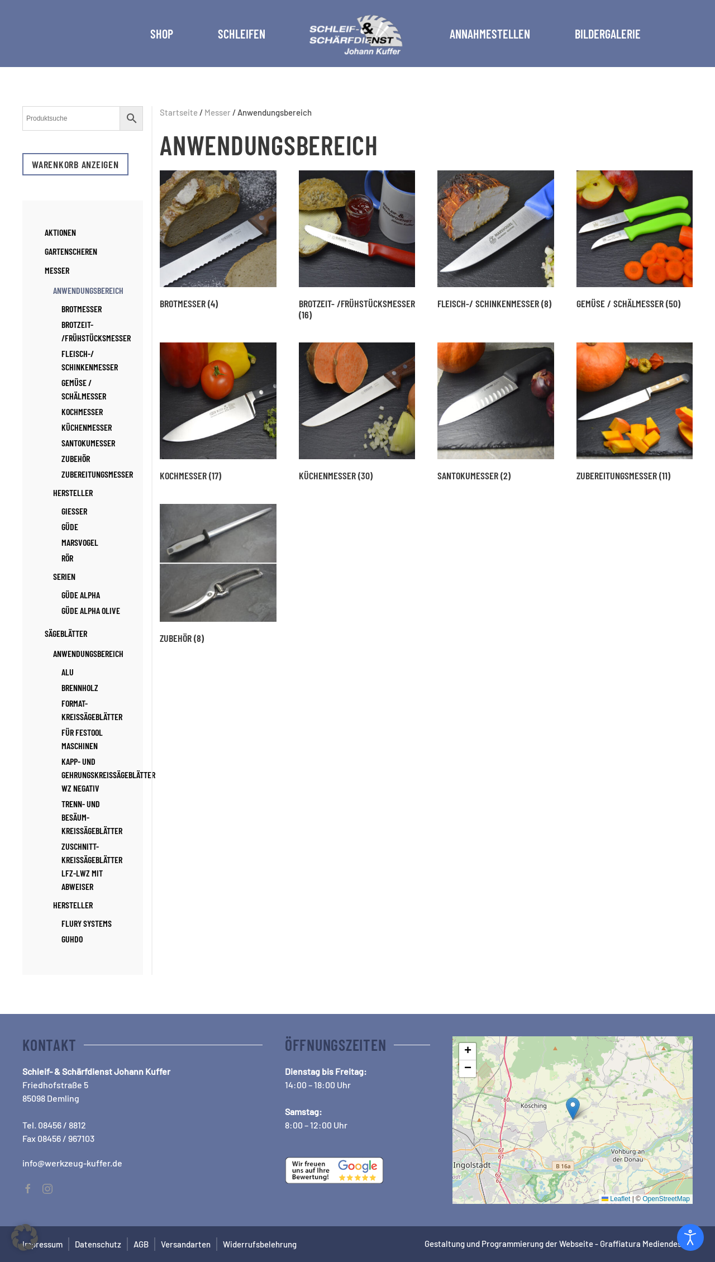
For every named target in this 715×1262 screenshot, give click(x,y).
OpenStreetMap (666, 1199)
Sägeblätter (66, 633)
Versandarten (186, 1244)
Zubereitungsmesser (97, 474)
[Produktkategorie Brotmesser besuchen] (218, 239)
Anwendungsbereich (88, 290)
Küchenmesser (86, 427)
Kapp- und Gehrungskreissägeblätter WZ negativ (108, 774)
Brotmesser (81, 308)
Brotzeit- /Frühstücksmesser (96, 331)
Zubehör (75, 458)
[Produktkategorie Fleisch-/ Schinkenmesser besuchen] (495, 239)
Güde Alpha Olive (90, 610)
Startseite (179, 112)
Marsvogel (79, 542)
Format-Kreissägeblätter (91, 710)
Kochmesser (82, 411)
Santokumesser (88, 442)
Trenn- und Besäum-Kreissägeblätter (91, 817)
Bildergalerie (608, 33)
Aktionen (60, 232)
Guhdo (72, 939)
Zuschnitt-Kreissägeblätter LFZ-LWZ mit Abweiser (91, 866)
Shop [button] (161, 33)
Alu (67, 671)
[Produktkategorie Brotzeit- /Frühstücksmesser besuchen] (357, 245)
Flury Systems (86, 923)
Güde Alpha (80, 594)
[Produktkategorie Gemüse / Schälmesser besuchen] (634, 239)
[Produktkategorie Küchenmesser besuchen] (357, 411)
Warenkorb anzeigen (75, 164)
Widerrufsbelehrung (260, 1244)
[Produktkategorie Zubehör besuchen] (218, 574)
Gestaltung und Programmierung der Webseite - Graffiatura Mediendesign (559, 1244)
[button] (573, 1108)
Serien (64, 576)
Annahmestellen (490, 33)
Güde (69, 526)
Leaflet (616, 1199)
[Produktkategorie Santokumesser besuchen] (495, 411)
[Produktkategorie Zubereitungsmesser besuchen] (634, 411)
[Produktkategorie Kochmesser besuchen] (218, 411)
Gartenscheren (71, 251)
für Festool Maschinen (82, 739)
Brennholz (79, 687)
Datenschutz (98, 1244)
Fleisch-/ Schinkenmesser (89, 360)
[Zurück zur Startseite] (357, 33)
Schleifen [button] (241, 33)
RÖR (67, 558)
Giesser (74, 511)
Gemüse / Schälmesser (83, 389)
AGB (141, 1244)
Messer (217, 112)
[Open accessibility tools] (690, 1237)
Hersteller (73, 492)
